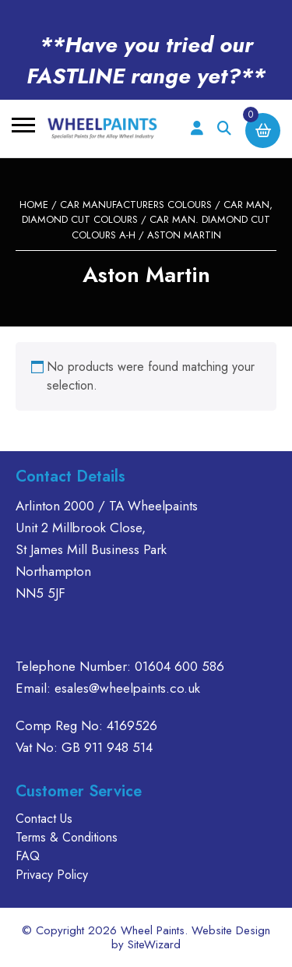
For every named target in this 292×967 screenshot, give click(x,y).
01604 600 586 (179, 666)
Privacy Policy (52, 875)
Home (33, 204)
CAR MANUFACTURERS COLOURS (136, 204)
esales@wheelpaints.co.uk (127, 688)
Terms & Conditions (67, 837)
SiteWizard (154, 944)
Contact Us (44, 819)
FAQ (28, 856)
